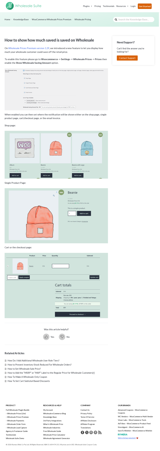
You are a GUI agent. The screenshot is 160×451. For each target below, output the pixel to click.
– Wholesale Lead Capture (16, 427)
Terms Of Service (87, 417)
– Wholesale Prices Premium (17, 417)
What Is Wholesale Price (53, 424)
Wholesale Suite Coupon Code (86, 444)
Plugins (87, 6)
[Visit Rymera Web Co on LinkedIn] (94, 432)
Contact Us (85, 410)
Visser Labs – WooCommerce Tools (132, 420)
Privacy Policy (86, 413)
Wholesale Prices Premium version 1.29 (28, 48)
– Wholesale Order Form (15, 424)
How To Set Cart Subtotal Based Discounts (29, 381)
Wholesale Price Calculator (54, 434)
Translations (86, 427)
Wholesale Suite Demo (15, 437)
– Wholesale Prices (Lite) (16, 413)
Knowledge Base (50, 417)
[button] (48, 337)
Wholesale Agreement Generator (56, 437)
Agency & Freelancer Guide (17, 431)
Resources (122, 6)
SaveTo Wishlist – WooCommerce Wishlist (135, 430)
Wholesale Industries (51, 427)
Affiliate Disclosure (88, 420)
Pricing (97, 6)
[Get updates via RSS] (98, 432)
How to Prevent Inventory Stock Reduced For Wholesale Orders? (39, 364)
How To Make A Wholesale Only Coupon (27, 377)
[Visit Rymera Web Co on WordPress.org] (90, 432)
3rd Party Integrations (52, 420)
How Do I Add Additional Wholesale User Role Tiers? (33, 360)
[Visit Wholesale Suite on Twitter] (86, 432)
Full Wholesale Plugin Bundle (17, 410)
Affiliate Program (88, 424)
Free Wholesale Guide (52, 431)
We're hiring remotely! (127, 437)
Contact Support (127, 58)
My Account (48, 410)
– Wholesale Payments (15, 420)
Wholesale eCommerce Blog (54, 413)
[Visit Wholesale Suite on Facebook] (82, 432)
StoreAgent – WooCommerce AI (131, 427)
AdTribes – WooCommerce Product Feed (134, 423)
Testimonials (108, 6)
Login (133, 6)
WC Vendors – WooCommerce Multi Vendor (135, 416)
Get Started (145, 6)
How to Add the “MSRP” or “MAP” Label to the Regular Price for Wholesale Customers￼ (51, 372)
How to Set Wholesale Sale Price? (24, 368)
